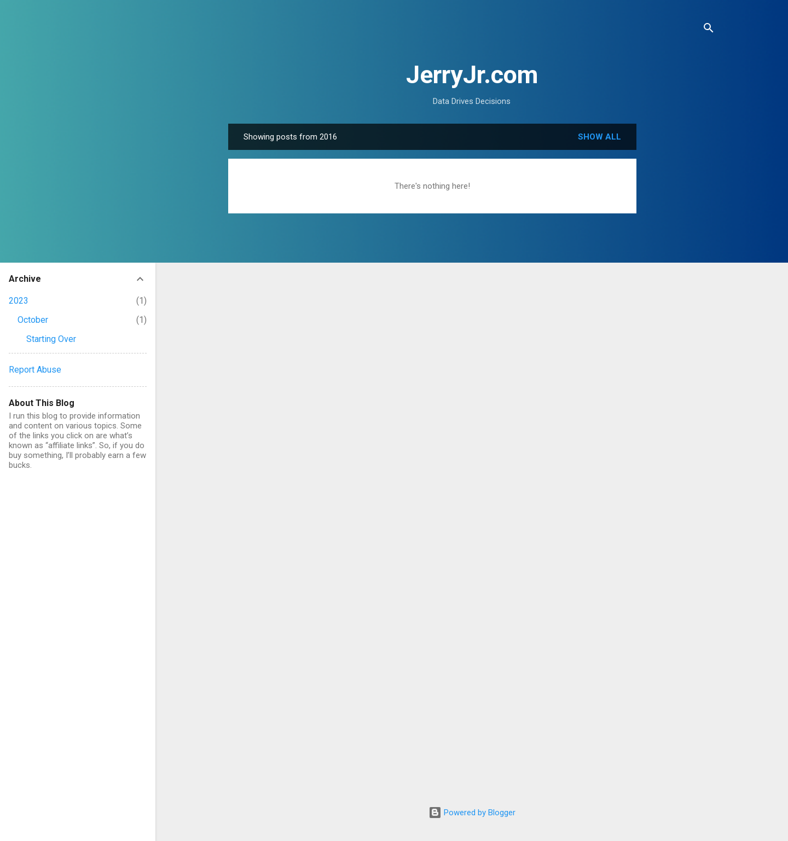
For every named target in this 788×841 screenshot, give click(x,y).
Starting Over (51, 339)
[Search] (708, 30)
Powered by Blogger (471, 812)
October (33, 320)
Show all (599, 137)
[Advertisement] (680, 288)
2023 (18, 300)
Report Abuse (35, 369)
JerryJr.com (472, 74)
